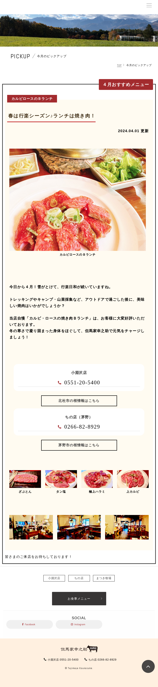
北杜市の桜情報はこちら (78, 401)
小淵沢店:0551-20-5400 (63, 659)
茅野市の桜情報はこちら (78, 445)
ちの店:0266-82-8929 (102, 659)
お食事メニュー (79, 598)
